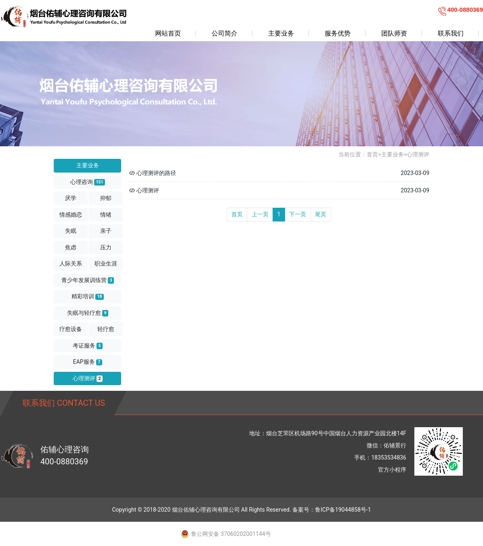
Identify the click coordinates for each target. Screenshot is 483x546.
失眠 (70, 231)
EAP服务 (87, 361)
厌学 (70, 198)
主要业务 (281, 33)
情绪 (105, 214)
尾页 (320, 214)
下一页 (297, 214)
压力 (105, 247)
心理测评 (88, 378)
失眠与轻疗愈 (87, 313)
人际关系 (70, 263)
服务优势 (338, 33)
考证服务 (88, 345)
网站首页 (168, 33)
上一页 (260, 214)
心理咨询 (87, 182)
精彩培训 (87, 296)
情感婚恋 (70, 214)
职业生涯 (105, 263)
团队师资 (394, 33)
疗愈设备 (70, 329)
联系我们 (451, 33)
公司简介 (224, 33)
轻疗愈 (105, 329)
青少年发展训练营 (87, 280)
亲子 (105, 231)
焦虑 (70, 247)
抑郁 (105, 198)
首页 (372, 154)
